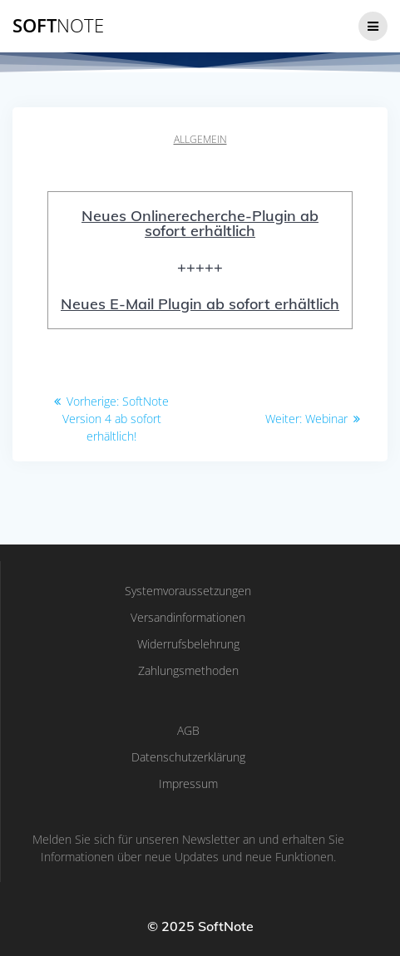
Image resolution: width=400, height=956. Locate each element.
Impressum (188, 783)
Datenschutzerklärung (188, 757)
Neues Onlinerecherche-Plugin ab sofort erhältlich (200, 223)
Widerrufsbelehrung (188, 644)
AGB (188, 730)
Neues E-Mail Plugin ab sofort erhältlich (200, 303)
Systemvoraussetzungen (188, 591)
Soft (58, 26)
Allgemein (200, 139)
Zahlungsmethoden (188, 670)
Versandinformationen (188, 617)
